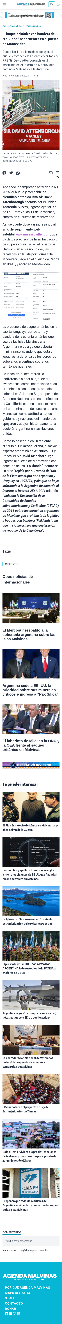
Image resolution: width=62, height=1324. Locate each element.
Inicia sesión (9, 1250)
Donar (10, 1309)
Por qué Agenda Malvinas (27, 1287)
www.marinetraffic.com (33, 234)
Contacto (14, 1303)
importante (11, 564)
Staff (10, 1298)
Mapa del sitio (17, 1293)
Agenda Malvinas (12, 26)
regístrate (26, 1250)
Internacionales (33, 26)
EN (51, 4)
